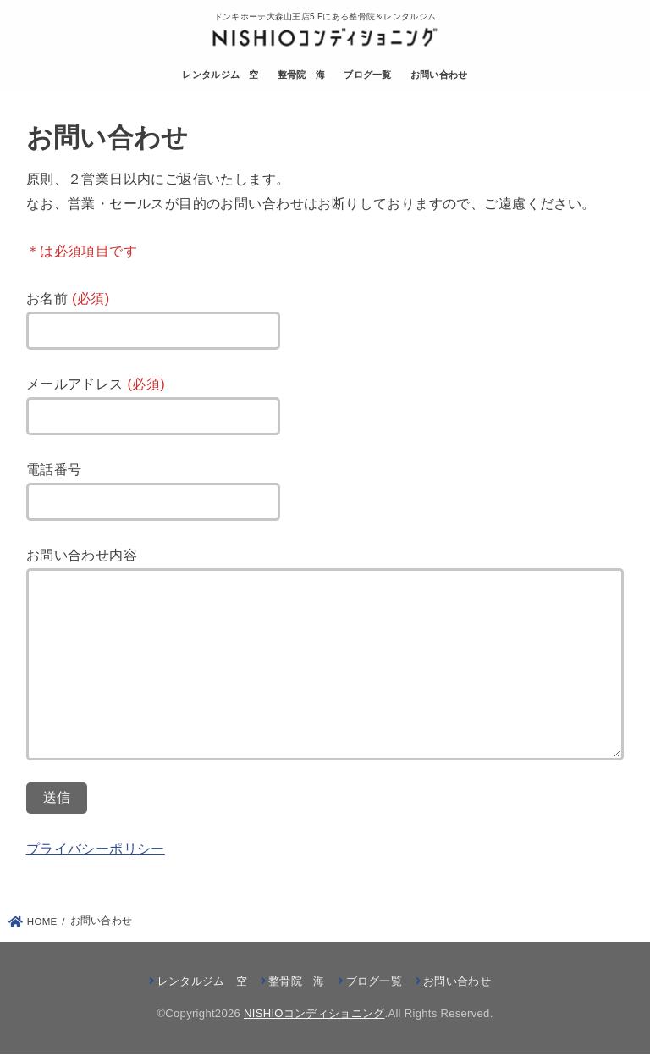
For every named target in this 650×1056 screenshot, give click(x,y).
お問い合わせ (439, 75)
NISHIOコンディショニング (314, 1015)
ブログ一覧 (368, 75)
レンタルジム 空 (220, 75)
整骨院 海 (302, 75)
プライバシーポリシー (95, 849)
